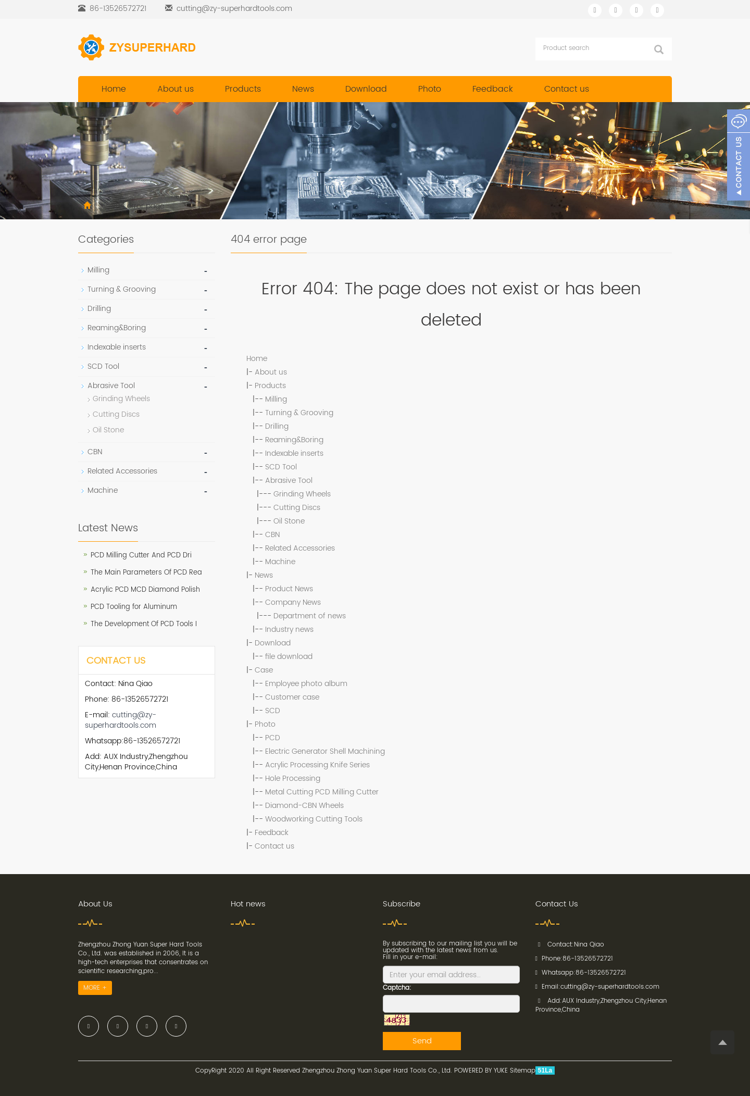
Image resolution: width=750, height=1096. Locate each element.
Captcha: (397, 987)
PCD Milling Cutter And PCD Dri (141, 555)
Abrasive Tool (288, 481)
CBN (272, 535)
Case (264, 670)
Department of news (309, 616)
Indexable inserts (294, 453)
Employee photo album (306, 684)
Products (243, 89)
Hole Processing (292, 778)
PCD (272, 738)
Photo (429, 89)
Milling (276, 399)
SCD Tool (281, 467)
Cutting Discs (296, 508)
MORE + (95, 988)
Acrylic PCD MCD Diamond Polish (145, 589)
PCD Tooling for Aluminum (134, 607)
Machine (280, 562)
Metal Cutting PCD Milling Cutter (322, 792)
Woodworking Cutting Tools (313, 819)
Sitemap (522, 1071)
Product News (289, 589)
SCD (272, 711)
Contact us (566, 89)
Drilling (277, 426)
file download (288, 657)
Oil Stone (289, 521)
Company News (293, 602)
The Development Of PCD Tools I (144, 624)
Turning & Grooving (299, 413)
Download (366, 89)
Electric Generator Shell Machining (325, 751)
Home (114, 89)
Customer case (292, 697)
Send (422, 1041)
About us (175, 89)
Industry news (289, 630)
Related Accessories (300, 548)
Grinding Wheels (302, 494)
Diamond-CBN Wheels (304, 806)
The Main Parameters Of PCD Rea (146, 572)
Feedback (492, 89)
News (303, 89)
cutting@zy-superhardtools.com (234, 9)
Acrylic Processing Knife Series (317, 765)
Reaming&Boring (294, 440)
